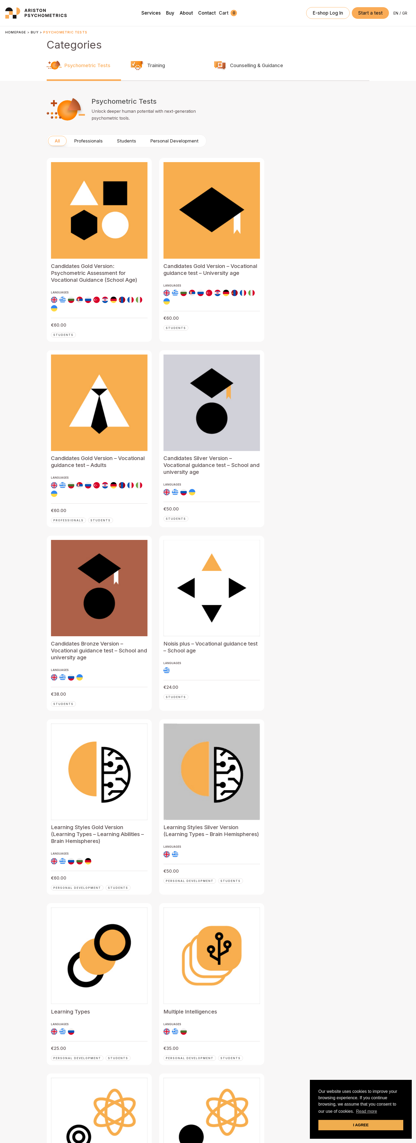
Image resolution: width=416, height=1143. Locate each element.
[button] (370, 13)
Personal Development (174, 168)
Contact (128, 1073)
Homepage (15, 32)
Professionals (88, 168)
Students (126, 168)
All (57, 168)
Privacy (195, 1124)
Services (129, 1040)
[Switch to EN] (395, 13)
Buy (35, 32)
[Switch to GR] (405, 13)
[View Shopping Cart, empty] (227, 13)
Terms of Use (216, 1124)
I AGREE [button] (361, 1125)
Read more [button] (366, 1111)
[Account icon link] (328, 13)
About (126, 1062)
